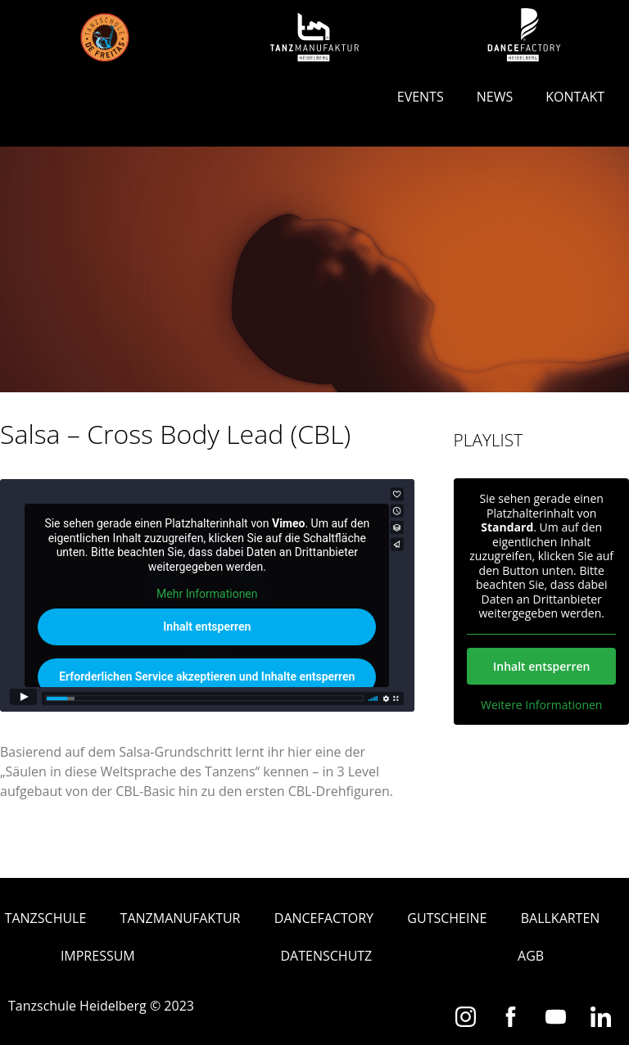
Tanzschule (46, 918)
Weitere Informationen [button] (541, 704)
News (495, 97)
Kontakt (574, 97)
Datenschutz (327, 956)
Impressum (98, 956)
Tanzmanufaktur (180, 918)
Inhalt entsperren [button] (207, 626)
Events (420, 97)
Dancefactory (323, 918)
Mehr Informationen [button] (206, 594)
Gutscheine (446, 918)
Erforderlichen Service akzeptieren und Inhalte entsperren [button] (207, 676)
